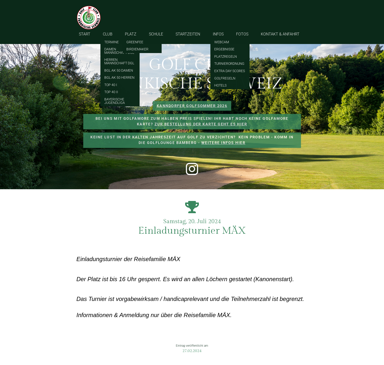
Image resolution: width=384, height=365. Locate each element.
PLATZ (130, 34)
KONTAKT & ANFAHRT (280, 34)
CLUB (107, 34)
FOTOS (242, 34)
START (84, 34)
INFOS (218, 34)
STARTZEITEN (188, 34)
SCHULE (156, 34)
